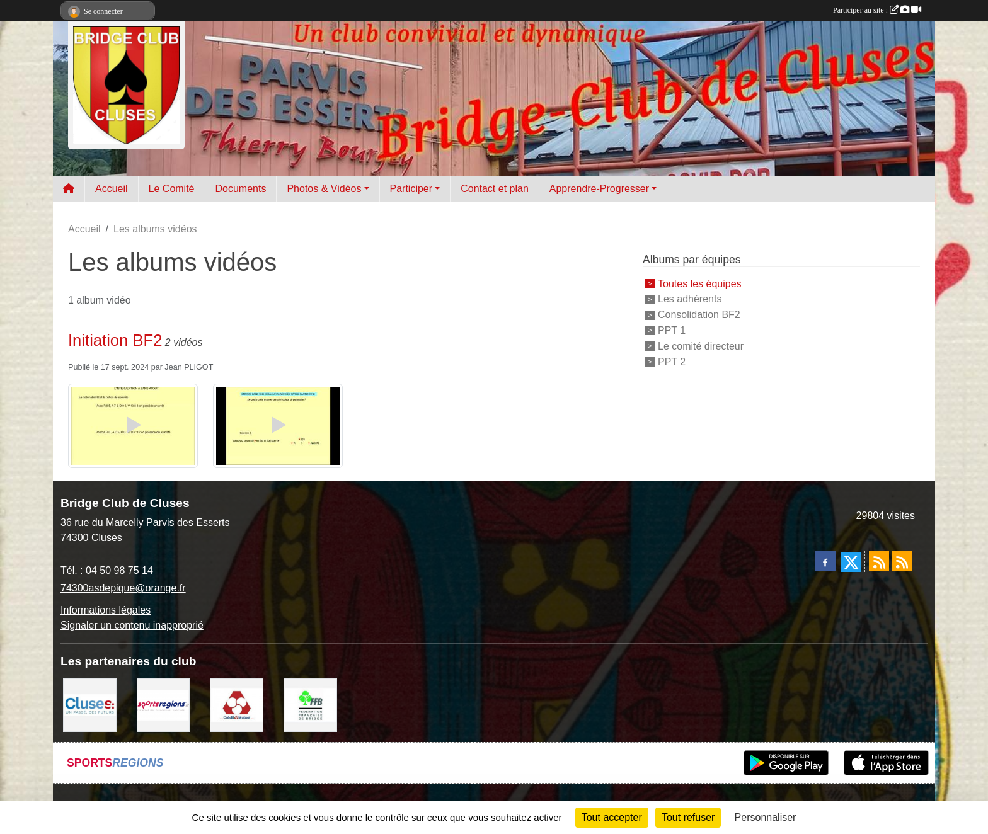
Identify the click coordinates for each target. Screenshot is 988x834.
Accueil (111, 188)
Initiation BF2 (115, 340)
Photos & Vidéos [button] (324, 188)
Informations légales (105, 610)
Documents (241, 188)
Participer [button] (411, 188)
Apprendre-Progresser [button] (599, 188)
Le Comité (172, 188)
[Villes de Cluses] (90, 704)
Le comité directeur (701, 346)
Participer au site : (877, 10)
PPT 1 (672, 330)
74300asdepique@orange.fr (123, 588)
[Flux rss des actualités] (879, 561)
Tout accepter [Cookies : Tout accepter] (612, 817)
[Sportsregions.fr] (163, 704)
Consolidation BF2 (699, 314)
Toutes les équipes (700, 283)
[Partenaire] (236, 704)
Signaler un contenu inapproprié (132, 625)
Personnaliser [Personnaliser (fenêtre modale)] (765, 817)
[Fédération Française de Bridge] (310, 704)
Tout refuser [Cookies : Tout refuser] (688, 817)
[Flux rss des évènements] (902, 561)
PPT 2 (672, 361)
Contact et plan (495, 188)
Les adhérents (689, 299)
